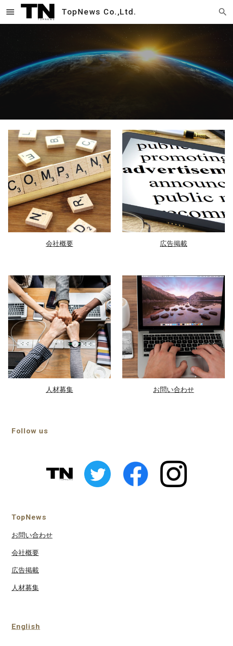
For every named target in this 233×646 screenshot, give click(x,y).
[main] (59, 243)
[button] (10, 11)
